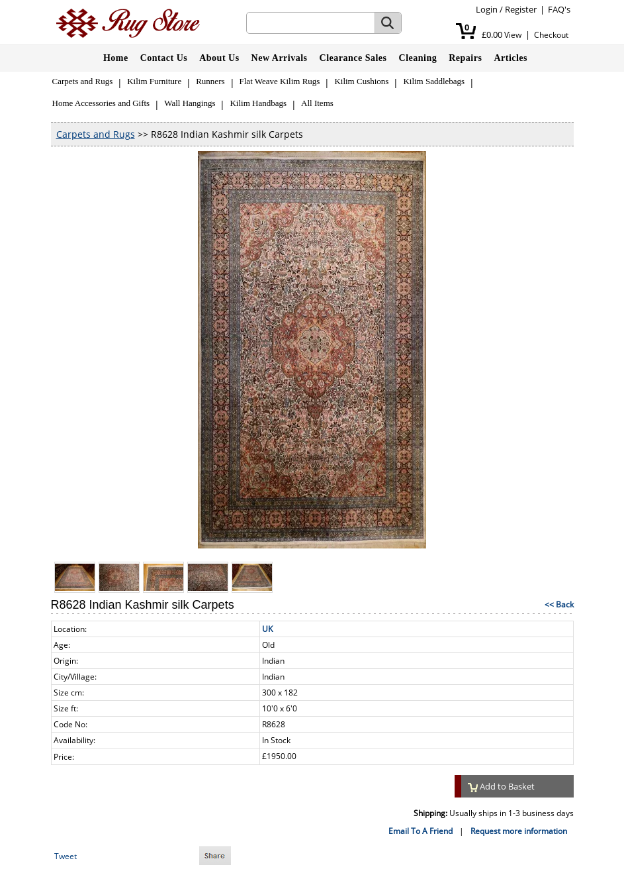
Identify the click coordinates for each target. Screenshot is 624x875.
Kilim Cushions (361, 81)
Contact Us (164, 58)
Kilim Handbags (258, 103)
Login (487, 9)
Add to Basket (501, 786)
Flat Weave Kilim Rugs (280, 81)
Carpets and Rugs (82, 81)
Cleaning (418, 58)
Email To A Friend (420, 831)
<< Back (559, 604)
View (512, 34)
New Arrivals (279, 58)
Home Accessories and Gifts (101, 103)
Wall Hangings (189, 103)
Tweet (65, 856)
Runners (210, 81)
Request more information (518, 831)
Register (521, 9)
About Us (219, 58)
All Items (317, 103)
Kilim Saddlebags (434, 81)
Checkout (551, 34)
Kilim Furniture (154, 81)
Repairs (465, 58)
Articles (510, 58)
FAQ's (559, 9)
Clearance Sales (353, 58)
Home (115, 58)
